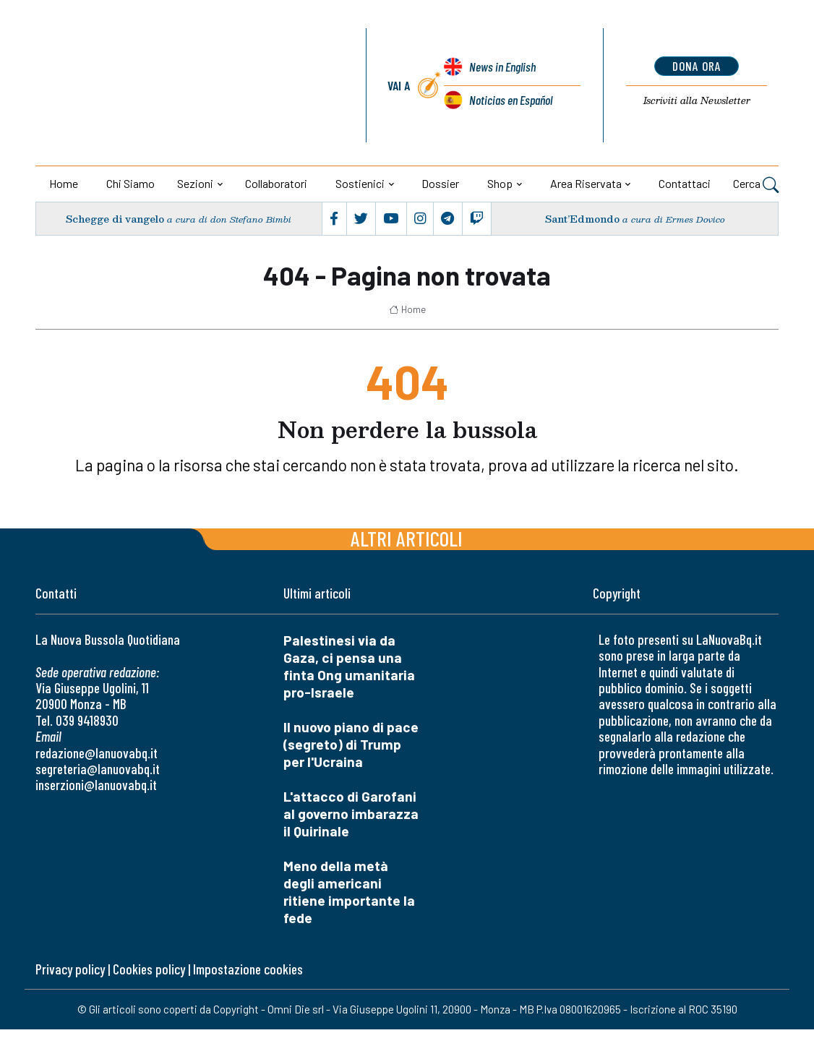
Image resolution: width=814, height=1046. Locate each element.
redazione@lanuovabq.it (96, 753)
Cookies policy (149, 969)
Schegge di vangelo (115, 218)
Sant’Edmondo (582, 218)
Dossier (440, 183)
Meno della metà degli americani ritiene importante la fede (349, 891)
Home (63, 183)
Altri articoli (407, 538)
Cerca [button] (756, 184)
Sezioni (195, 183)
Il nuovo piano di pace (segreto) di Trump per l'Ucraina (351, 744)
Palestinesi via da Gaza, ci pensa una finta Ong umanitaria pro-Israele (349, 666)
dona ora (696, 66)
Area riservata (586, 183)
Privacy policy (70, 969)
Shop (500, 183)
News (502, 67)
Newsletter (696, 100)
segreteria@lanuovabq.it (97, 768)
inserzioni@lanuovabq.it (96, 784)
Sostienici (360, 183)
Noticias (510, 100)
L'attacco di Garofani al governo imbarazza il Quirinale (351, 813)
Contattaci (685, 183)
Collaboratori (276, 183)
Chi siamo (130, 183)
